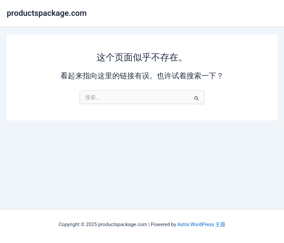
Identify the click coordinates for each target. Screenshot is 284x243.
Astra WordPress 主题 (201, 224)
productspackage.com (47, 13)
